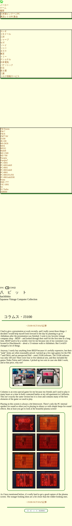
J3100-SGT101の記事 (37, 326)
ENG (2, 288)
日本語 (13, 288)
